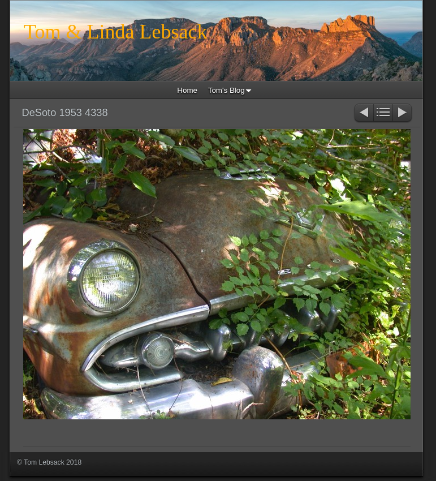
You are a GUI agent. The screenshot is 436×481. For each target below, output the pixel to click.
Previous (363, 113)
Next (403, 113)
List (383, 113)
